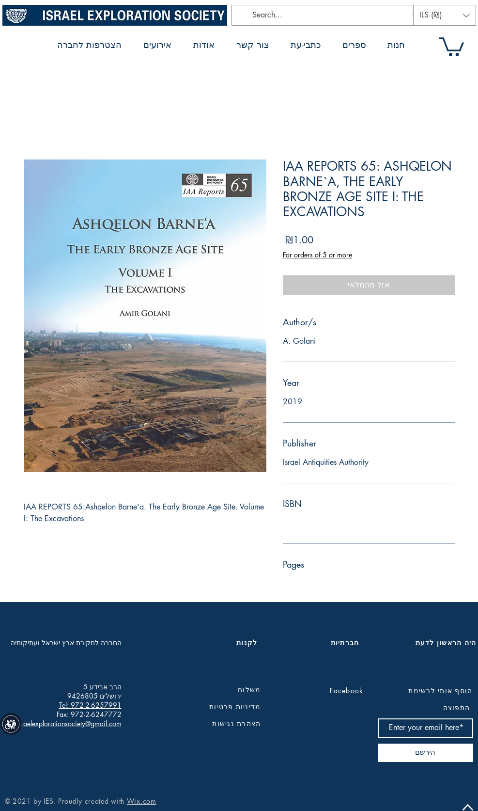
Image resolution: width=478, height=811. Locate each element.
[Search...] (329, 15)
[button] (444, 15)
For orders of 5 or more (317, 254)
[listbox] (444, 15)
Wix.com (141, 801)
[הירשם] (425, 752)
